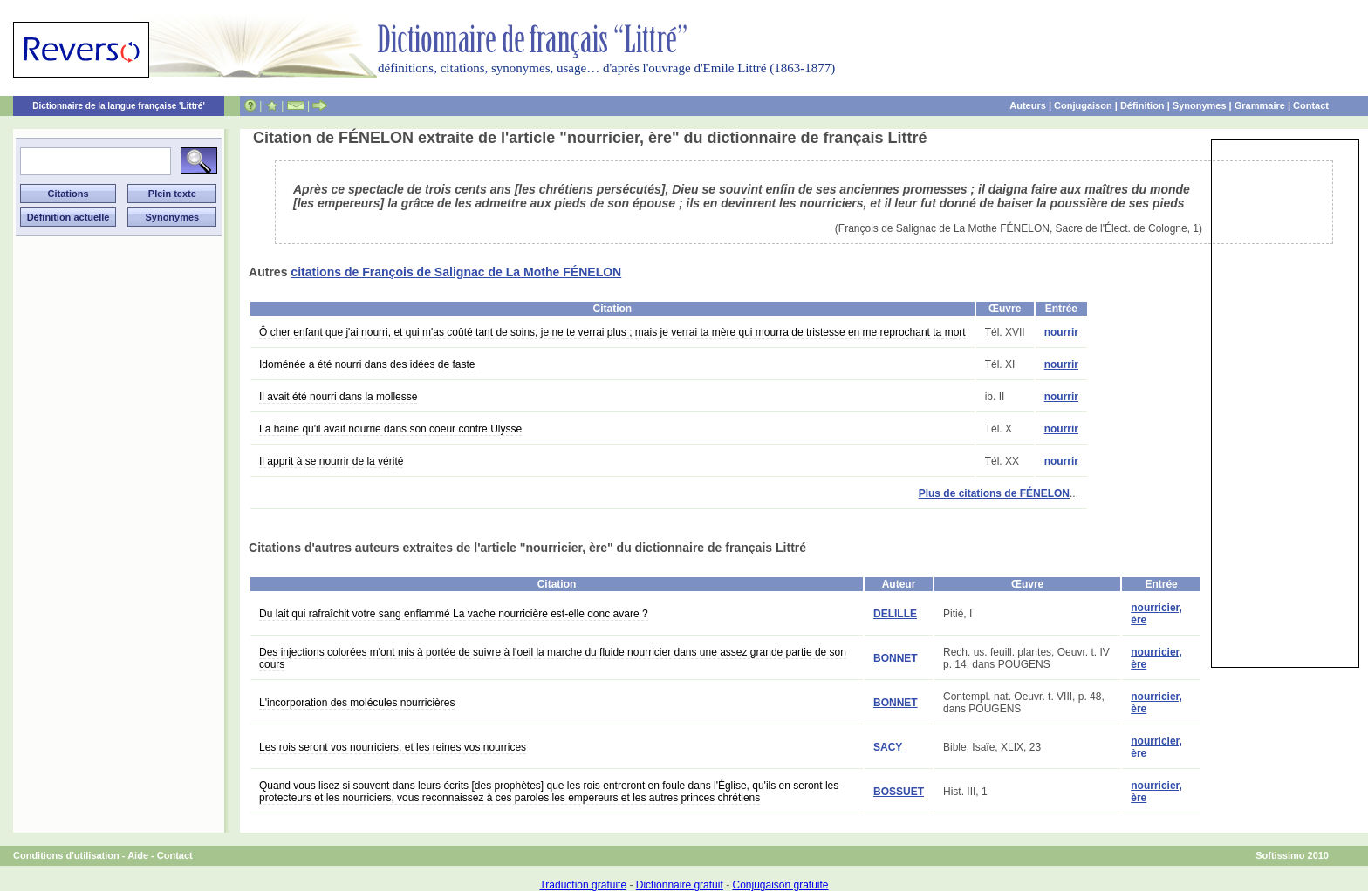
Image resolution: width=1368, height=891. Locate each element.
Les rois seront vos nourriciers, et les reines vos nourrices (392, 747)
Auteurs (1027, 105)
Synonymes (1200, 105)
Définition (1142, 105)
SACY (887, 747)
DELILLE (895, 614)
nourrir (1061, 332)
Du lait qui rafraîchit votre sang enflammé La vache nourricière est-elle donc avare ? (453, 614)
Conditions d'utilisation (66, 855)
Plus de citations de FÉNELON (994, 493)
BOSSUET (898, 792)
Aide (137, 855)
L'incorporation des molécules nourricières (357, 703)
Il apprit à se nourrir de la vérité (331, 461)
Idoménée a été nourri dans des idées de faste (367, 364)
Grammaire (1260, 105)
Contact (1311, 105)
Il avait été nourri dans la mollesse (338, 397)
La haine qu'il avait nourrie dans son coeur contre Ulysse (390, 429)
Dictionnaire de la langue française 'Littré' (118, 106)
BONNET (895, 658)
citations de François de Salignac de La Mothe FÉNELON (456, 272)
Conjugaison (1083, 105)
